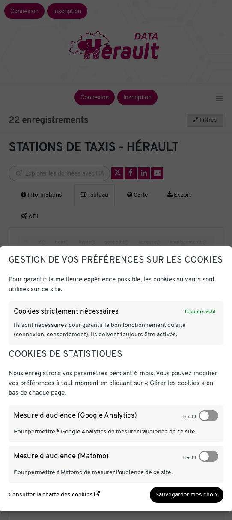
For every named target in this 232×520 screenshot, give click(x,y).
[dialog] (116, 378)
